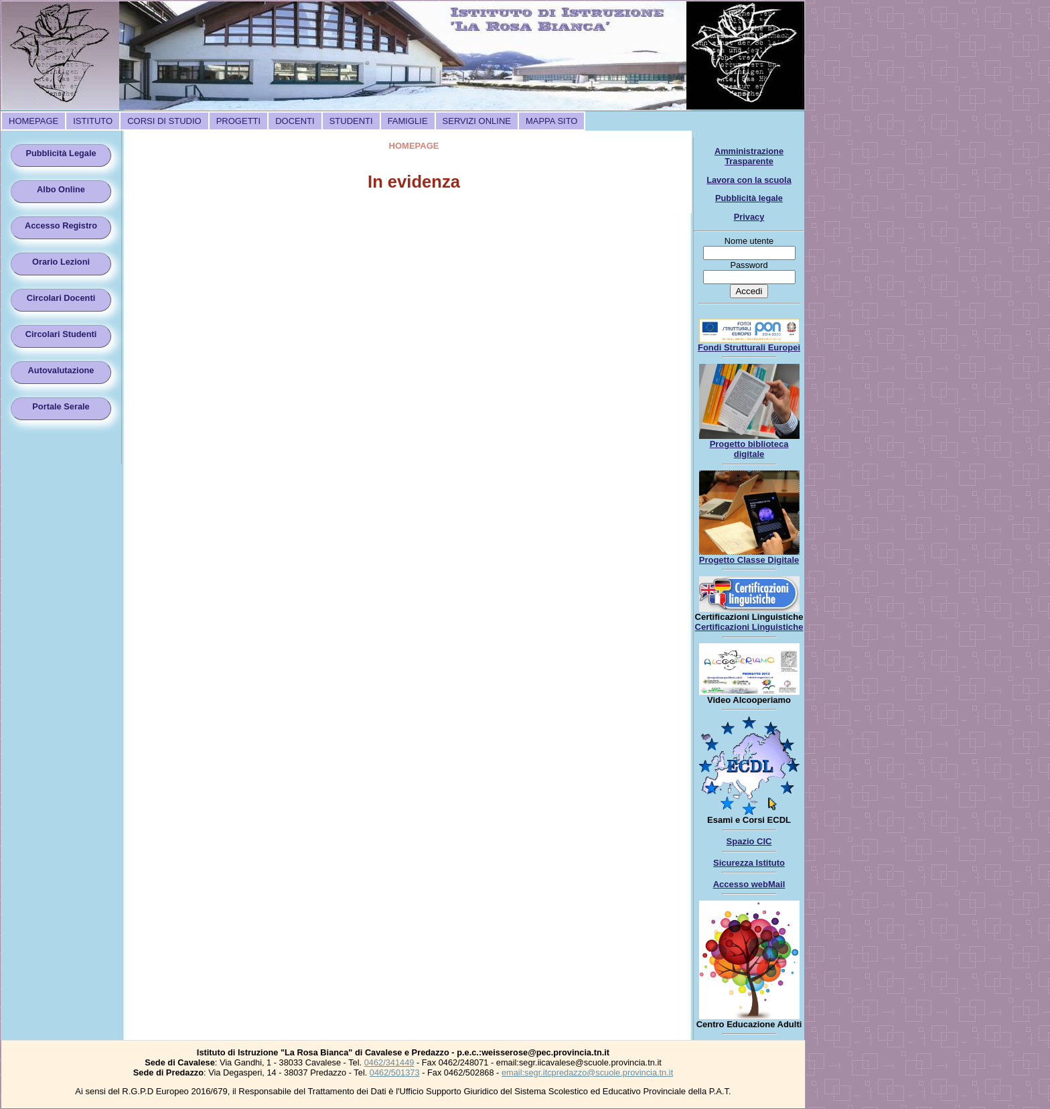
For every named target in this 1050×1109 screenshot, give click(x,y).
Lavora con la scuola (749, 180)
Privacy (749, 217)
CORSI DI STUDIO (164, 121)
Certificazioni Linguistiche (749, 627)
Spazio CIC (749, 841)
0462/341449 (389, 1062)
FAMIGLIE (408, 121)
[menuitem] (33, 121)
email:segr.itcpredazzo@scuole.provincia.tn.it (587, 1072)
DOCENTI (295, 121)
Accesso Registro (61, 225)
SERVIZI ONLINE (477, 121)
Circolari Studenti (61, 334)
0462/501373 (395, 1072)
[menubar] (293, 121)
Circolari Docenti (61, 298)
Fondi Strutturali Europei (749, 347)
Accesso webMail (749, 884)
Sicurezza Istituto (749, 863)
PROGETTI (238, 121)
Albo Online (61, 189)
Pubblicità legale (749, 198)
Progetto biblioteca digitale (749, 449)
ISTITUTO (92, 121)
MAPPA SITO (552, 121)
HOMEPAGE (33, 121)
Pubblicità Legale (60, 153)
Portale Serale (60, 406)
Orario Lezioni (61, 262)
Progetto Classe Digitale (749, 560)
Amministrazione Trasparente (749, 156)
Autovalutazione (61, 370)
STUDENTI (351, 121)
